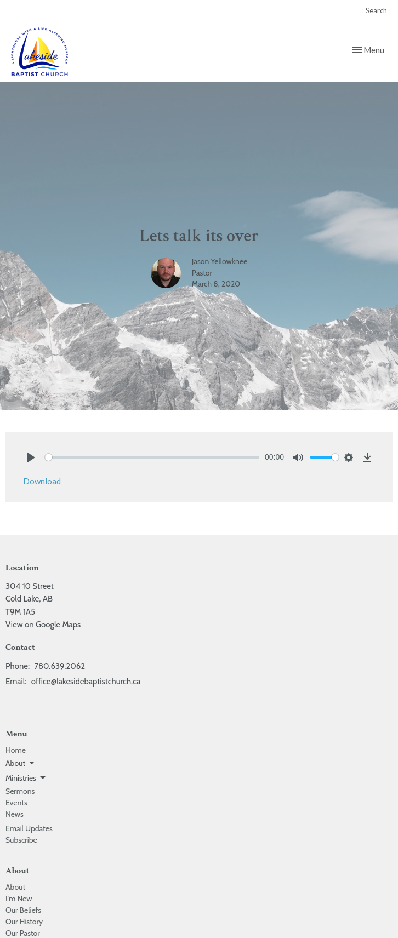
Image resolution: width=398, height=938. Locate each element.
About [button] (20, 763)
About (15, 887)
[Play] (30, 457)
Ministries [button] (26, 778)
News (14, 814)
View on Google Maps (43, 625)
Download (42, 481)
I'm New (18, 898)
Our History (24, 921)
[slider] (152, 457)
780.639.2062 (59, 666)
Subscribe (21, 840)
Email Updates (29, 828)
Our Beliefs (23, 910)
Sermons (20, 791)
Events (16, 803)
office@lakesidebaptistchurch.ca (85, 682)
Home (15, 750)
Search (376, 10)
